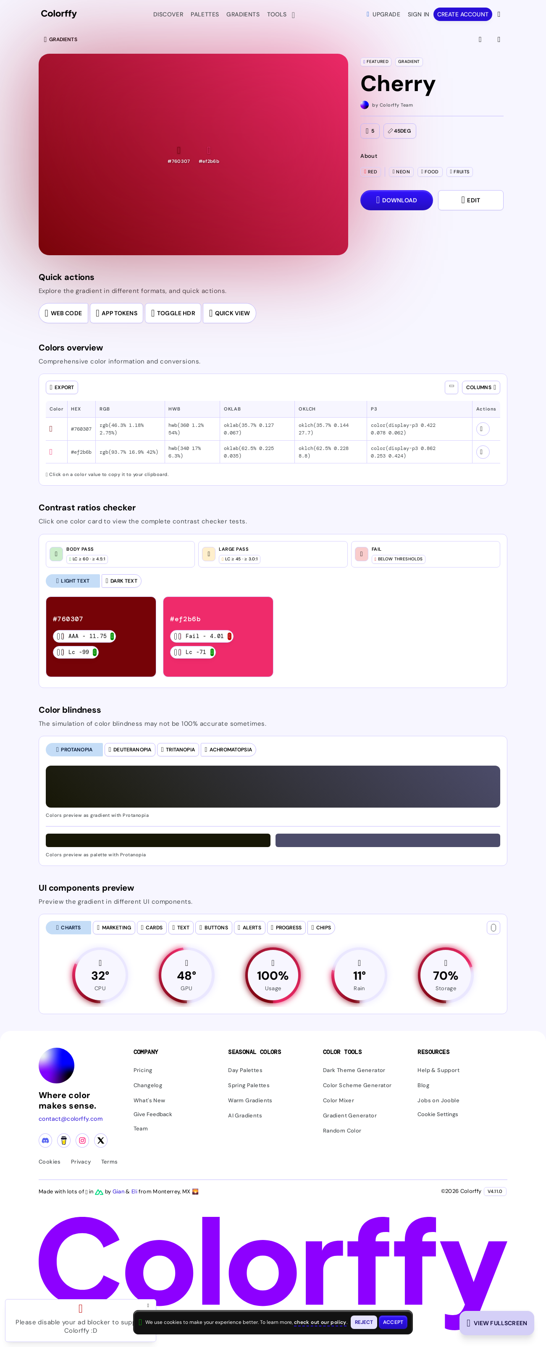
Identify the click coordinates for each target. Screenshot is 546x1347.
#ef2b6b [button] (81, 452)
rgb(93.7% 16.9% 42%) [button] (129, 452)
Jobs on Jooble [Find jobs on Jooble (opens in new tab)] (438, 1100)
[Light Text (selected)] (73, 581)
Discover (168, 14)
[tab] (74, 749)
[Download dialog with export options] (396, 200)
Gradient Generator (350, 1115)
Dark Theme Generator (354, 1070)
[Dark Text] (121, 581)
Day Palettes (245, 1070)
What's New (149, 1100)
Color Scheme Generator (357, 1085)
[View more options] (499, 14)
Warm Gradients (250, 1100)
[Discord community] (45, 1141)
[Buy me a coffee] (64, 1141)
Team (141, 1128)
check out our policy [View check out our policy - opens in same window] (320, 1322)
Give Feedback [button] (153, 1115)
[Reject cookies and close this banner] (364, 1322)
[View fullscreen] (480, 39)
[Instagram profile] (82, 1141)
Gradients (243, 14)
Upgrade (383, 14)
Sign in (419, 14)
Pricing (143, 1070)
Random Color (342, 1131)
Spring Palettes (249, 1085)
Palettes (205, 14)
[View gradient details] (499, 39)
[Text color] (493, 927)
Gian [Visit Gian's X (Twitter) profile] (119, 1191)
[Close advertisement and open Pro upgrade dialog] (150, 1305)
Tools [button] (278, 15)
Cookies (50, 1162)
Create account (462, 14)
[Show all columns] (451, 387)
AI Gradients (245, 1115)
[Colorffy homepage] (59, 14)
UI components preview (86, 888)
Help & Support (438, 1070)
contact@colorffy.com (70, 1119)
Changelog (148, 1085)
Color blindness (70, 710)
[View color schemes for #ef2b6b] (483, 452)
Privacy (81, 1162)
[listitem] (101, 636)
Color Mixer (338, 1100)
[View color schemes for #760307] (483, 429)
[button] (179, 154)
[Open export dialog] (62, 387)
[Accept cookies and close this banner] (393, 1322)
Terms (109, 1162)
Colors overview (71, 348)
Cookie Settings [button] (437, 1115)
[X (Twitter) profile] (101, 1141)
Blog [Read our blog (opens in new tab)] (423, 1085)
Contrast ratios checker (87, 507)
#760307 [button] (81, 429)
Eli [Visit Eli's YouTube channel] (135, 1191)
